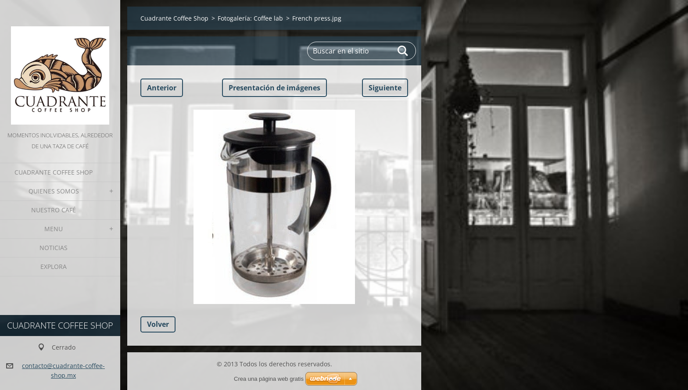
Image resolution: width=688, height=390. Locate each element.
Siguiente (385, 88)
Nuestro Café (53, 210)
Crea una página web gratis (269, 379)
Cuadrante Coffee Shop (53, 172)
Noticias (53, 247)
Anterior (161, 88)
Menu (53, 229)
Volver (158, 324)
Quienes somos (54, 191)
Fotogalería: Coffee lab (250, 18)
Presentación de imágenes (274, 88)
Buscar (403, 50)
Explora (53, 266)
